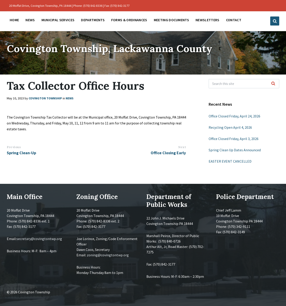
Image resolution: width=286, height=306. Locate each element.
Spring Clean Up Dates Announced (235, 150)
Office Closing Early (168, 152)
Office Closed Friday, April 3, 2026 (233, 138)
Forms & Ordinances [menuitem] (129, 20)
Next (182, 147)
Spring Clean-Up (21, 152)
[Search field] (244, 83)
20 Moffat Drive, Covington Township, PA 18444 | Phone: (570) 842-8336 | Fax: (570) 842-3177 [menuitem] (69, 6)
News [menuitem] (30, 20)
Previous (14, 147)
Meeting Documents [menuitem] (171, 20)
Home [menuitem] (14, 20)
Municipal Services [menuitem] (58, 20)
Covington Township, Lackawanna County (116, 48)
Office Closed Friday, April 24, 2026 (234, 116)
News (70, 98)
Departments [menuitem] (93, 20)
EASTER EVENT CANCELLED (230, 161)
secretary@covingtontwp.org (39, 238)
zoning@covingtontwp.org (108, 255)
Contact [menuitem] (233, 20)
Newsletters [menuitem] (207, 20)
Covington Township (45, 98)
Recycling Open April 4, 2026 (230, 127)
